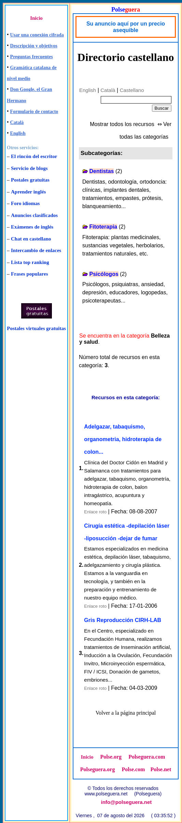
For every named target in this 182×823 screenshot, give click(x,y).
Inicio (36, 18)
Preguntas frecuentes (31, 56)
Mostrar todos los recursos (122, 124)
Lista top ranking (30, 262)
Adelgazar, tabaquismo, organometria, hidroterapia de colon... (123, 439)
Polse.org (111, 757)
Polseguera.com (146, 757)
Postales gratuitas (30, 180)
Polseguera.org (97, 769)
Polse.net (160, 769)
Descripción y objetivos (33, 45)
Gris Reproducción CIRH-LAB (122, 620)
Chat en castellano (31, 239)
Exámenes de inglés (32, 227)
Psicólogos (103, 274)
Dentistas (101, 171)
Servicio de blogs (29, 168)
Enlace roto (95, 511)
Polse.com (133, 769)
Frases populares (29, 274)
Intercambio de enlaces (36, 250)
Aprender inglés (28, 192)
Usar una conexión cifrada (37, 34)
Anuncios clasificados (34, 215)
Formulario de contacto (34, 111)
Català (17, 122)
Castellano (132, 90)
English (18, 133)
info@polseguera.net (126, 802)
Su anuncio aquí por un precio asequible (125, 27)
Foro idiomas (25, 203)
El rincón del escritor (34, 156)
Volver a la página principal (126, 713)
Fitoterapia (103, 227)
